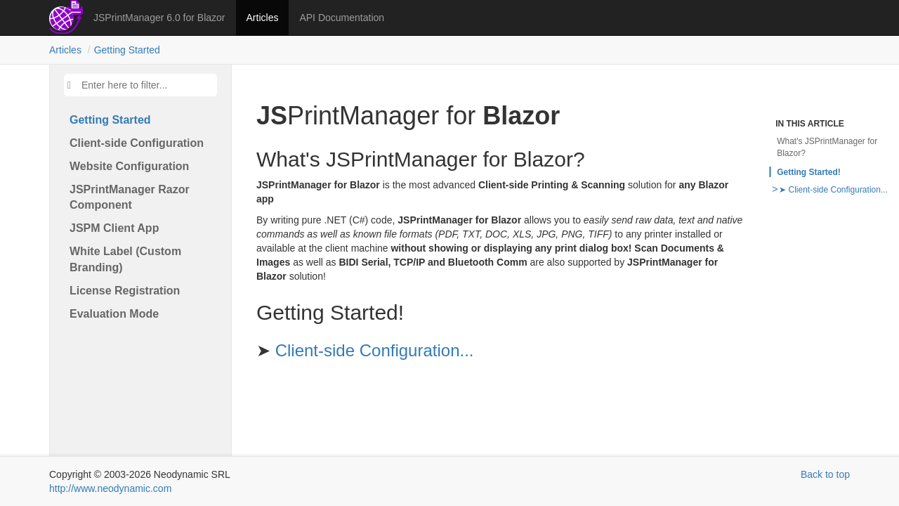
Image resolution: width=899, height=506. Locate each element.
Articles (263, 17)
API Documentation (341, 17)
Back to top (825, 474)
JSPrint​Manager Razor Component (130, 197)
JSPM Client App (114, 228)
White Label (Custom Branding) (125, 259)
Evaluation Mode (114, 314)
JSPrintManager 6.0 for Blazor (159, 17)
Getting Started (127, 50)
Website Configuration (129, 166)
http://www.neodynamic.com (110, 488)
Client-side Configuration (137, 143)
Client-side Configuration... (374, 350)
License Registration (125, 291)
